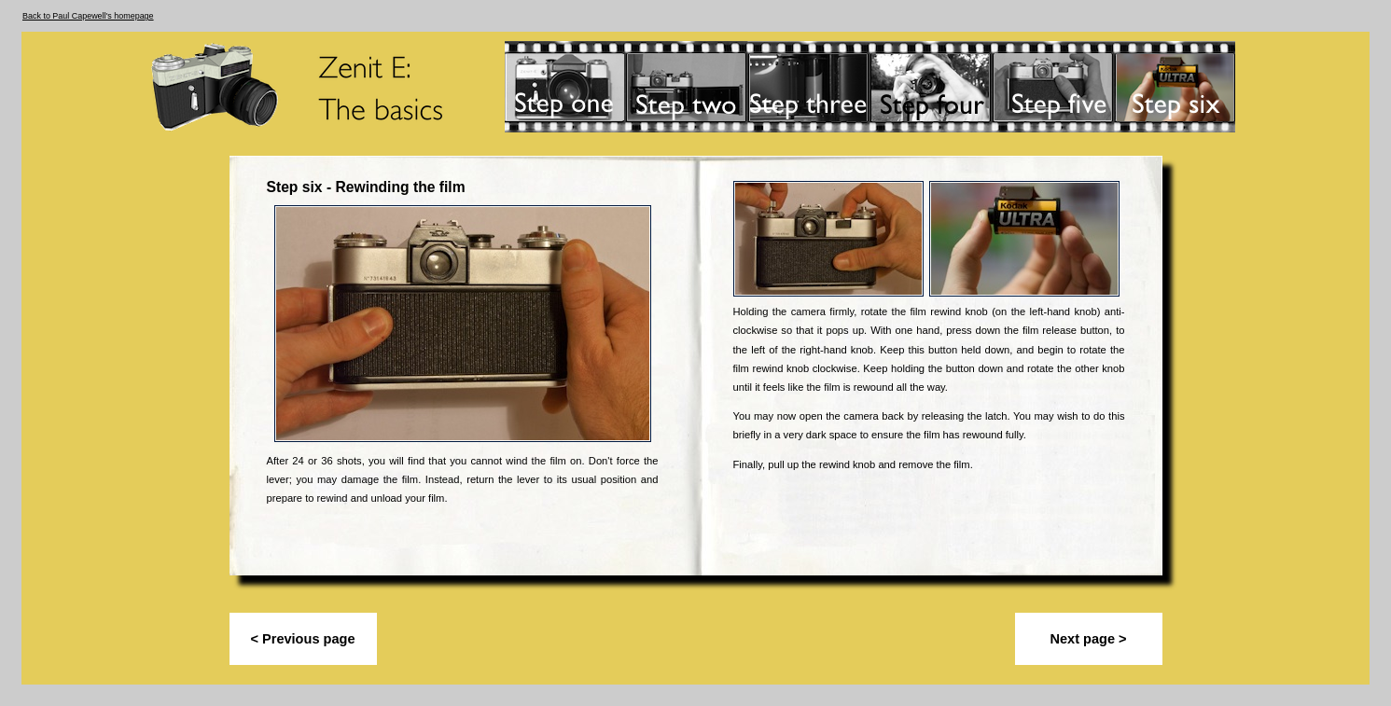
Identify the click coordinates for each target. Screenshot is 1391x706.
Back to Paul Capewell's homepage (88, 16)
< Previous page (303, 638)
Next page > (1088, 638)
